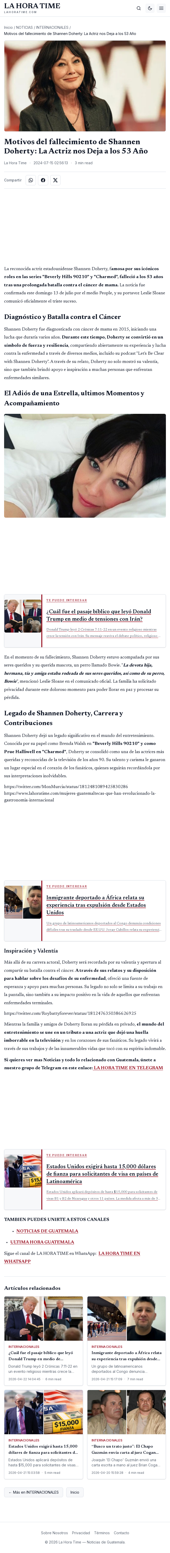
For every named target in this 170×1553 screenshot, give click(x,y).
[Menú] (161, 8)
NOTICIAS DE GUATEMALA (47, 1231)
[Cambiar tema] (150, 8)
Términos (102, 1533)
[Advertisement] (85, 227)
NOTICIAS (24, 27)
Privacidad (81, 1533)
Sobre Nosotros (54, 1533)
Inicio (8, 27)
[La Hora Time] (32, 8)
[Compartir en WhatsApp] (31, 180)
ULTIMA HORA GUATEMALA (42, 1242)
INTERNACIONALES (52, 27)
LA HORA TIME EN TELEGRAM (128, 1068)
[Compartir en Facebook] (43, 180)
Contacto (121, 1533)
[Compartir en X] (55, 180)
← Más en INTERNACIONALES (33, 1492)
